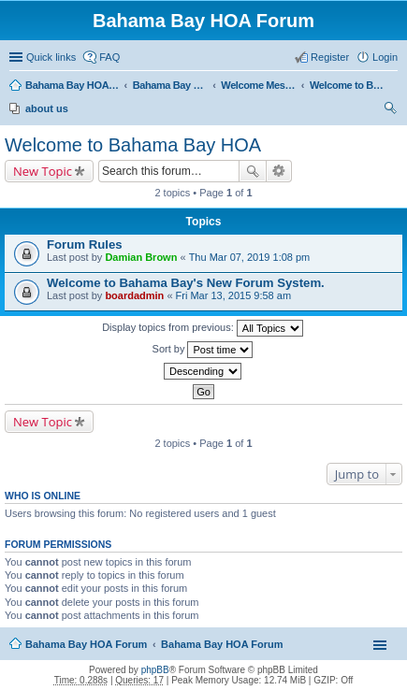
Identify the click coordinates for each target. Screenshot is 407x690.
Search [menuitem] (390, 110)
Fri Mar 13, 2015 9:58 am (234, 295)
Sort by (203, 349)
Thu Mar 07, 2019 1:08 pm (250, 257)
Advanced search (279, 171)
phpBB (155, 670)
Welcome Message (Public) (258, 85)
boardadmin (134, 295)
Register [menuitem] (330, 57)
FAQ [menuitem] (109, 57)
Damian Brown (141, 257)
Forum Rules (85, 244)
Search (253, 171)
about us (46, 108)
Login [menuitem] (385, 57)
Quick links (51, 57)
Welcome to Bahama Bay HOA (347, 85)
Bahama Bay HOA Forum (72, 85)
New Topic (42, 171)
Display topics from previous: (202, 328)
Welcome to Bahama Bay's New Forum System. (186, 283)
